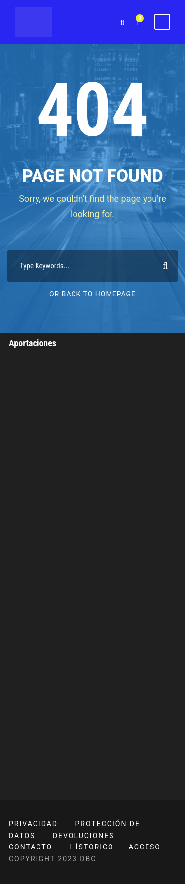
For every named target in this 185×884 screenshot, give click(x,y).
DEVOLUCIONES (83, 836)
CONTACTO (30, 847)
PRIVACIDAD (33, 824)
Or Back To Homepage (92, 294)
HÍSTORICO (92, 847)
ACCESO (145, 847)
